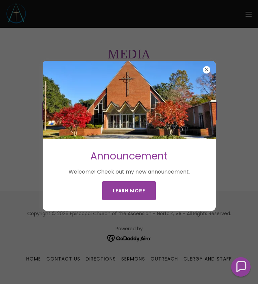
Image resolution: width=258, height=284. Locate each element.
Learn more (129, 190)
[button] (241, 267)
